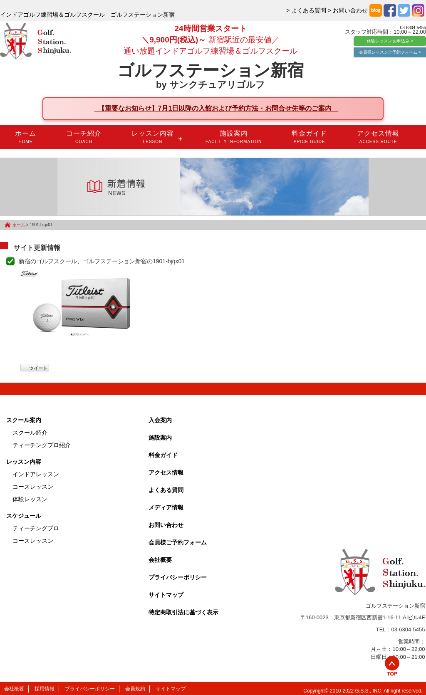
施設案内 (234, 137)
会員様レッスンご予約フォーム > (390, 52)
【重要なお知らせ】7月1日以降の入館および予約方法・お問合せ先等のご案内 (216, 108)
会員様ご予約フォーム (178, 542)
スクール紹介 (29, 432)
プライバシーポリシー (178, 577)
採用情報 (44, 689)
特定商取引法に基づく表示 (183, 612)
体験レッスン (29, 499)
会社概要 (160, 559)
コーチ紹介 (84, 137)
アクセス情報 (378, 137)
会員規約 (135, 689)
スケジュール (23, 515)
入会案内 (160, 420)
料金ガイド (309, 137)
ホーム (25, 137)
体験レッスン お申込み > (390, 41)
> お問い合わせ (348, 10)
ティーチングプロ (35, 528)
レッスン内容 (152, 137)
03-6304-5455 (413, 27)
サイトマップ (166, 594)
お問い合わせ (166, 525)
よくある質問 (166, 490)
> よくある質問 (306, 10)
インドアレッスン (35, 474)
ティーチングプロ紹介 (41, 445)
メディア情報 (166, 507)
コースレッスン (32, 486)
